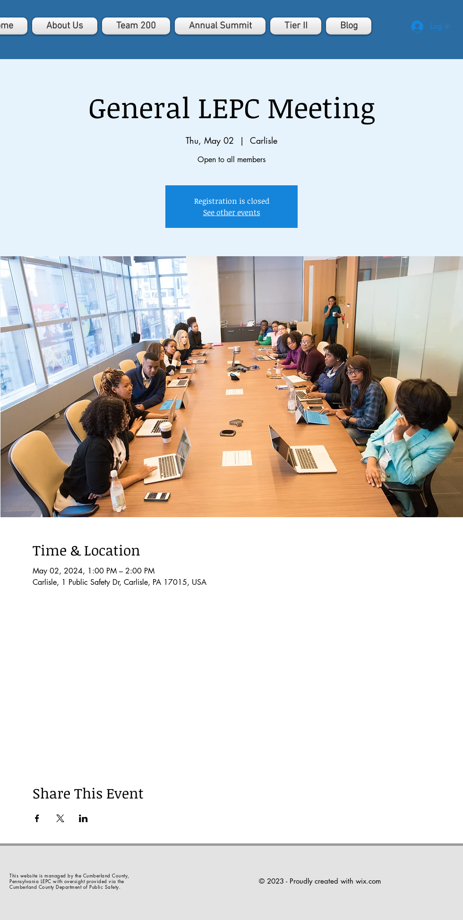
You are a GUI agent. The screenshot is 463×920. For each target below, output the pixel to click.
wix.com (368, 881)
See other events (231, 212)
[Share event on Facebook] (37, 818)
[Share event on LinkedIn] (83, 818)
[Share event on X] (60, 818)
